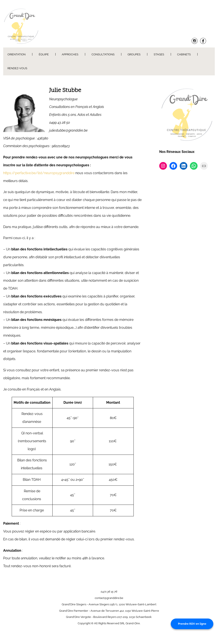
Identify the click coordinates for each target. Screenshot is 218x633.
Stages (159, 54)
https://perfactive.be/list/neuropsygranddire (39, 173)
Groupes (134, 54)
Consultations (103, 54)
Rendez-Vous (17, 68)
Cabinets (184, 54)
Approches (70, 54)
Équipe (44, 54)
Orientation (16, 54)
